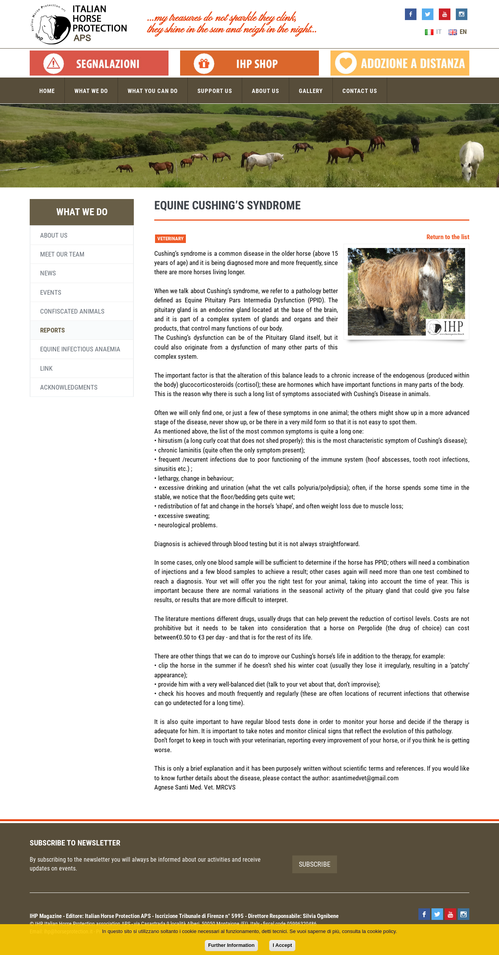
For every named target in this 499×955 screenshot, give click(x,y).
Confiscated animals (72, 311)
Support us (214, 91)
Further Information (231, 945)
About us (265, 91)
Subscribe (314, 864)
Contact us (359, 91)
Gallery (311, 91)
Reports (52, 330)
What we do (91, 91)
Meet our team (62, 254)
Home (47, 91)
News (48, 273)
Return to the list (448, 237)
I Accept (282, 945)
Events (50, 292)
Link (46, 368)
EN (457, 31)
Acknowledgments (69, 387)
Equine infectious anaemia (80, 349)
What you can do (153, 91)
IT (433, 31)
